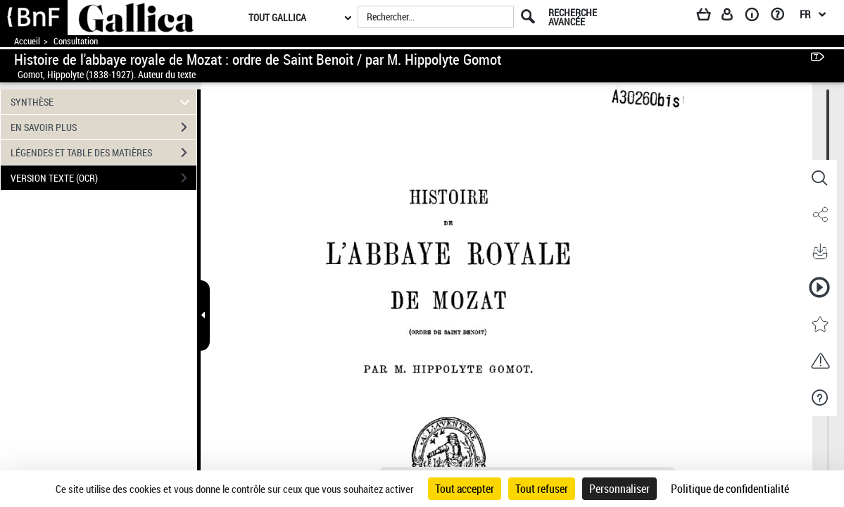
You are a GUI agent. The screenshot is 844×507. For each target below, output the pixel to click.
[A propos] (756, 16)
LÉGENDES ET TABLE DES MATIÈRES (103, 153)
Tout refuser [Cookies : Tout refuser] (541, 488)
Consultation (75, 41)
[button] (819, 178)
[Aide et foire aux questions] (782, 16)
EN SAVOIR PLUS (103, 127)
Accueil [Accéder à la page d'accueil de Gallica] (27, 41)
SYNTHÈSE (102, 101)
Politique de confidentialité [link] (730, 488)
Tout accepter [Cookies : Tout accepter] (464, 488)
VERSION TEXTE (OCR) (103, 178)
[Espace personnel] (733, 16)
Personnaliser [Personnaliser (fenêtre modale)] (619, 488)
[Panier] (710, 16)
